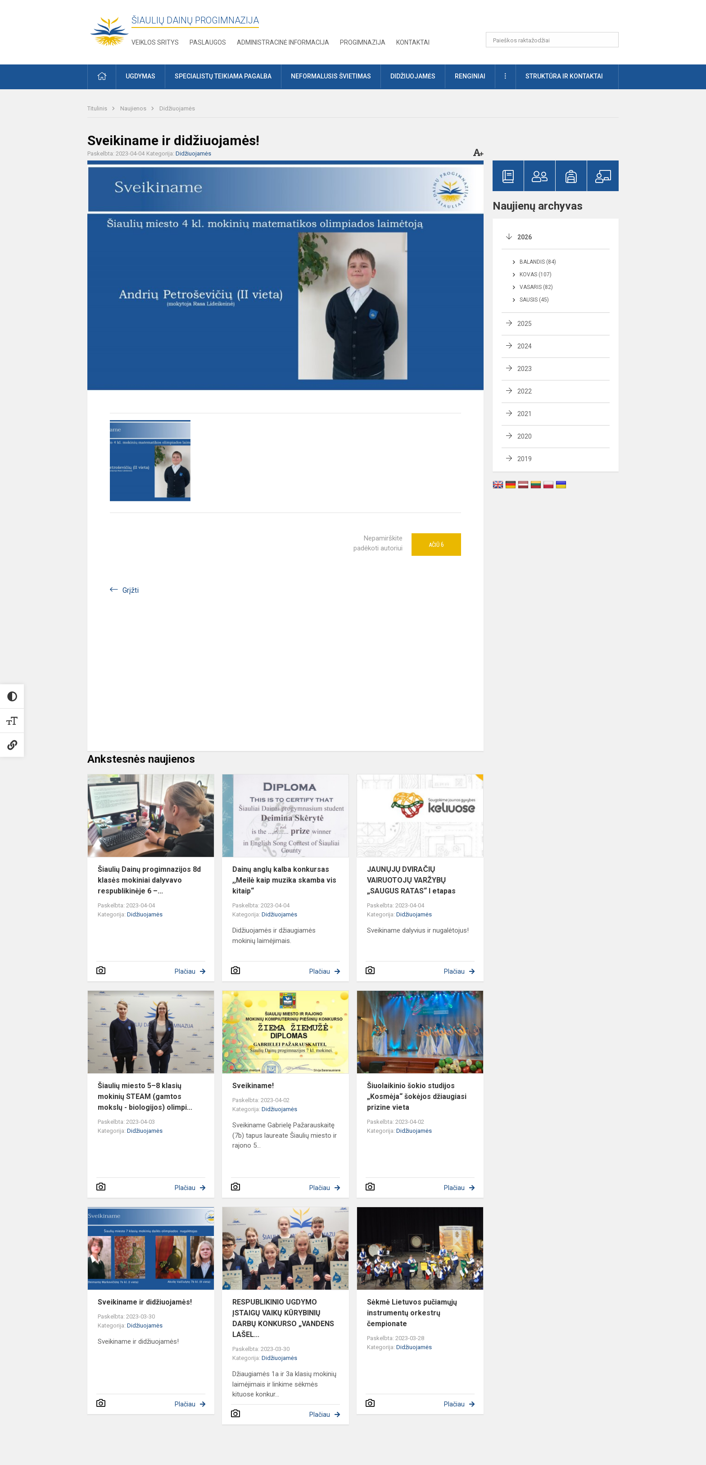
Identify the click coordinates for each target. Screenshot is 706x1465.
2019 (524, 458)
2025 (524, 323)
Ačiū (436, 544)
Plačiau (185, 971)
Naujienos (134, 108)
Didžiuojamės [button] (412, 76)
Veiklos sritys (155, 42)
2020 (524, 436)
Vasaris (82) (536, 287)
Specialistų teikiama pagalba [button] (223, 76)
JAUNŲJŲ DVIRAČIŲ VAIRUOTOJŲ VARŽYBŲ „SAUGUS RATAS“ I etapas (411, 880)
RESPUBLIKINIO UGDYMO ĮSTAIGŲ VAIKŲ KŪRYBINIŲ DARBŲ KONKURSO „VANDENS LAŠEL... (283, 1318)
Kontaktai (413, 42)
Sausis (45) (534, 300)
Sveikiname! (253, 1085)
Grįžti (130, 590)
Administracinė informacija (283, 42)
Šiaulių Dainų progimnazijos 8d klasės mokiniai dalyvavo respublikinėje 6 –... (149, 880)
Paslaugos (208, 42)
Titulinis (98, 108)
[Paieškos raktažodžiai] (552, 39)
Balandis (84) (538, 262)
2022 (524, 391)
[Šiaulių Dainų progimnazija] (109, 30)
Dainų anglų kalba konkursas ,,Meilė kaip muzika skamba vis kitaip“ (284, 880)
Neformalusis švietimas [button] (331, 76)
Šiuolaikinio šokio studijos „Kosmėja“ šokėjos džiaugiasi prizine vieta (416, 1096)
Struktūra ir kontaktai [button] (564, 76)
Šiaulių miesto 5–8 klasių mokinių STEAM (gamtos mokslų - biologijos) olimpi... (145, 1096)
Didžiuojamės (177, 108)
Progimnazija (362, 42)
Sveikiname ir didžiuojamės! (145, 1302)
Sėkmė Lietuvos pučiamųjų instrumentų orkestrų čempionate (412, 1313)
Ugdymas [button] (140, 76)
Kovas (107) (536, 274)
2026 (524, 237)
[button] (557, 19)
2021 (524, 413)
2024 (524, 346)
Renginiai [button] (470, 76)
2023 (524, 368)
